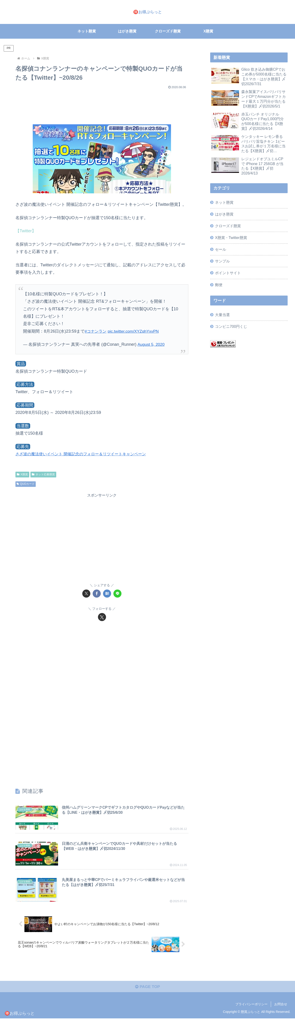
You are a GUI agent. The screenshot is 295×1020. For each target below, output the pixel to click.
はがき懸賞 (224, 214)
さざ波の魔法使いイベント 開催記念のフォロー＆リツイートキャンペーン (84, 454)
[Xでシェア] (86, 594)
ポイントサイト (228, 273)
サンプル (222, 261)
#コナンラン (96, 331)
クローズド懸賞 (228, 226)
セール (220, 249)
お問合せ (280, 1005)
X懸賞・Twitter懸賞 (231, 237)
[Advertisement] (101, 104)
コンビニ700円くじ (231, 326)
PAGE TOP (147, 988)
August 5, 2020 (151, 344)
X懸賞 (22, 474)
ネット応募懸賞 (43, 474)
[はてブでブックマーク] (107, 594)
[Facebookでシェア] (97, 594)
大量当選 (222, 315)
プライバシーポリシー (251, 1005)
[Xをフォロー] (102, 617)
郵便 (218, 285)
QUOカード (26, 483)
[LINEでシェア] (117, 594)
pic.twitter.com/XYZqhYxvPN (135, 331)
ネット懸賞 (224, 202)
